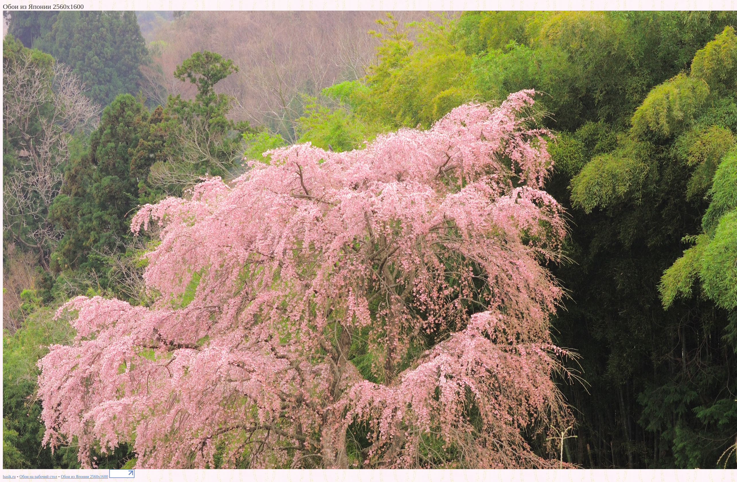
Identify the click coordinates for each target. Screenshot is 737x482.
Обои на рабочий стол (38, 477)
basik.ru (9, 477)
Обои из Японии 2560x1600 (84, 477)
